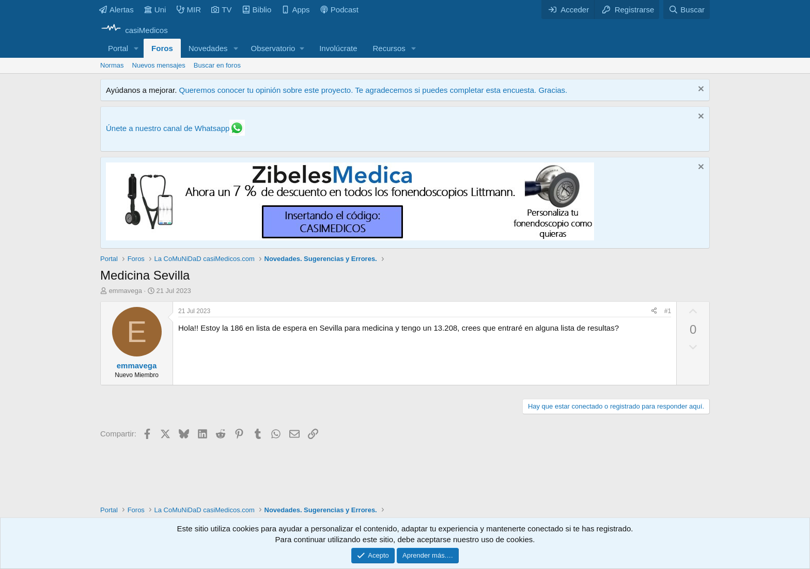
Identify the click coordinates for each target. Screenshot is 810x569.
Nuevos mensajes (158, 65)
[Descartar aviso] (699, 90)
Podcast (339, 9)
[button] (136, 48)
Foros (162, 48)
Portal (118, 48)
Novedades (208, 48)
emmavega (125, 291)
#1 (667, 311)
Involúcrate (338, 48)
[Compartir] (654, 311)
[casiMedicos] (134, 30)
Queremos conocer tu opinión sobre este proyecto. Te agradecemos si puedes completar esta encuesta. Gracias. (373, 90)
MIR (189, 9)
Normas (112, 65)
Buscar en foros (217, 65)
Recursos (389, 48)
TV (221, 9)
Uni (155, 9)
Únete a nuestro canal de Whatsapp (167, 128)
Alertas (116, 9)
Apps (295, 9)
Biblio (257, 9)
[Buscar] (686, 9)
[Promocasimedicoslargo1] (350, 237)
